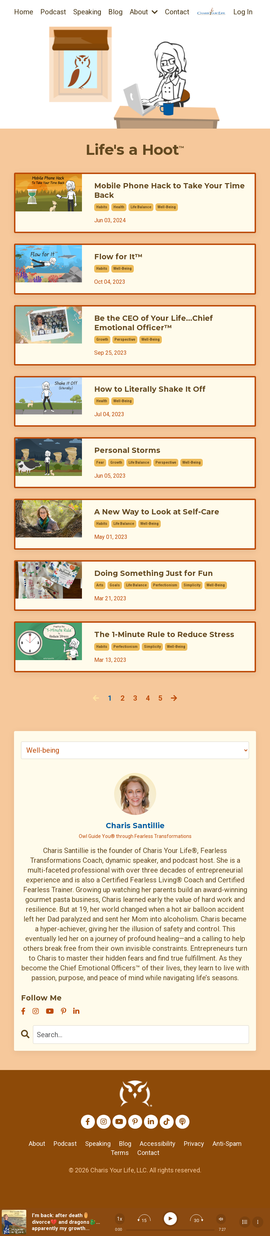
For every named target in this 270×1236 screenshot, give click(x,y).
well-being (167, 210)
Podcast (53, 12)
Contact (177, 12)
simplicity (192, 597)
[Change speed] (120, 1218)
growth (102, 346)
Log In (242, 12)
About (144, 12)
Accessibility (157, 1168)
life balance (141, 210)
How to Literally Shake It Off (157, 396)
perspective (125, 346)
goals (115, 597)
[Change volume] (221, 1219)
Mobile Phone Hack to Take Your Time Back (167, 191)
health (118, 210)
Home (23, 12)
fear (100, 472)
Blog (115, 12)
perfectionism (165, 597)
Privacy (194, 1168)
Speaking (87, 12)
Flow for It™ (121, 260)
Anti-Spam (227, 1168)
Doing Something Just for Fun (162, 585)
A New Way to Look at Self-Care (165, 522)
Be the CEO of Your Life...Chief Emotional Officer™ (162, 328)
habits (101, 210)
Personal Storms (131, 459)
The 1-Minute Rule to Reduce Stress (159, 652)
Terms (120, 1177)
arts (99, 597)
